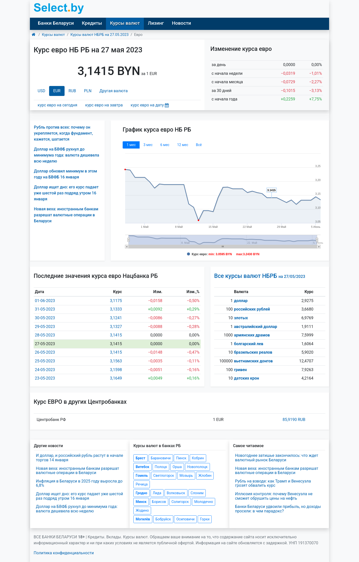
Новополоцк (197, 467)
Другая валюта (113, 90)
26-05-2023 (45, 352)
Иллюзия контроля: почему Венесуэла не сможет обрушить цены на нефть (274, 496)
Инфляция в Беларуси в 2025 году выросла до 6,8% (79, 483)
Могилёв (143, 519)
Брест (140, 458)
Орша (177, 467)
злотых (241, 318)
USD (41, 90)
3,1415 (116, 335)
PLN (87, 90)
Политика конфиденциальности (64, 553)
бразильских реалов (253, 352)
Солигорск (180, 502)
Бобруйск (163, 519)
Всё (199, 145)
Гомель (142, 476)
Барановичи (161, 458)
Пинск (181, 458)
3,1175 (116, 300)
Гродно (141, 493)
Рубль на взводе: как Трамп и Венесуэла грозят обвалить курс (273, 483)
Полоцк (161, 467)
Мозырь (186, 476)
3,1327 (116, 326)
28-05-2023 (45, 335)
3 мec (147, 145)
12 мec (182, 145)
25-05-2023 (45, 361)
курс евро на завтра (104, 105)
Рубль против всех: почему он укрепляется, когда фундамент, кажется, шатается (63, 133)
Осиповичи (185, 519)
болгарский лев (248, 343)
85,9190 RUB (293, 419)
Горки (204, 519)
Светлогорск (163, 476)
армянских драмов (252, 335)
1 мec (131, 145)
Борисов (159, 502)
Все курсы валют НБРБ (259, 276)
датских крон (246, 378)
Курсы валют (125, 23)
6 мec (164, 145)
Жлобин (205, 476)
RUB (72, 90)
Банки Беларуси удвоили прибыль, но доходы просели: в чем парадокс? (278, 508)
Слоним (197, 493)
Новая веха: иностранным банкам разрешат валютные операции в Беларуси (66, 215)
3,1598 (116, 369)
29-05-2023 (45, 326)
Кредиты (92, 23)
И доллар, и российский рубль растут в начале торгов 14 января (79, 457)
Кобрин (198, 458)
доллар (241, 300)
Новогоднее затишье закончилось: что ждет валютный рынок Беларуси (276, 457)
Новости (181, 23)
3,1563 (116, 361)
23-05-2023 (45, 378)
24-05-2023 (45, 369)
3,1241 (116, 318)
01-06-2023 (45, 300)
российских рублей (252, 309)
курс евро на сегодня (57, 105)
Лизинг (156, 23)
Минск (141, 502)
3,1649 (116, 378)
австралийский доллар (255, 326)
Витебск (142, 467)
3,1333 (116, 309)
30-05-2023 (45, 318)
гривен (240, 369)
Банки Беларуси (56, 23)
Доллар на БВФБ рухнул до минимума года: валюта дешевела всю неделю (66, 155)
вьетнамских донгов (253, 361)
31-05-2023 (45, 309)
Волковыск (176, 493)
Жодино (142, 510)
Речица (142, 484)
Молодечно (203, 502)
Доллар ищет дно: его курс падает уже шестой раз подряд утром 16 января (66, 193)
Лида (157, 493)
